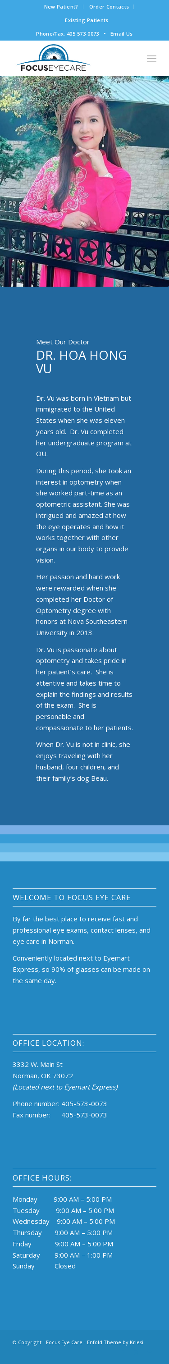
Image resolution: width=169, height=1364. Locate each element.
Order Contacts (109, 6)
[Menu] (151, 58)
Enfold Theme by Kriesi (115, 1342)
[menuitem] (61, 7)
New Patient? (61, 6)
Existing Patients (87, 20)
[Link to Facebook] (122, 1352)
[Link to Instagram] (136, 1352)
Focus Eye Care (64, 1342)
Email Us (121, 33)
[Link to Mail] (149, 1352)
